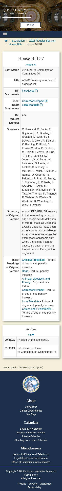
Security (33, 483)
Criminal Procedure (33, 259)
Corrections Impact (34, 101)
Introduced (30, 90)
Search (30, 24)
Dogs (25, 271)
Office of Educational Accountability (31, 462)
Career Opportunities (31, 410)
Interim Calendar (31, 436)
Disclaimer (45, 483)
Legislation (18, 40)
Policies (22, 483)
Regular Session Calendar (31, 432)
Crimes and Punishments (37, 309)
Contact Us (31, 406)
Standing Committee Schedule (31, 440)
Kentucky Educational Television (31, 454)
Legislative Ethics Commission (31, 458)
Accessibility (34, 487)
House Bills (15, 44)
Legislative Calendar (31, 428)
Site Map (31, 414)
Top (31, 334)
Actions (31, 64)
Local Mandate (32, 104)
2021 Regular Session (42, 40)
